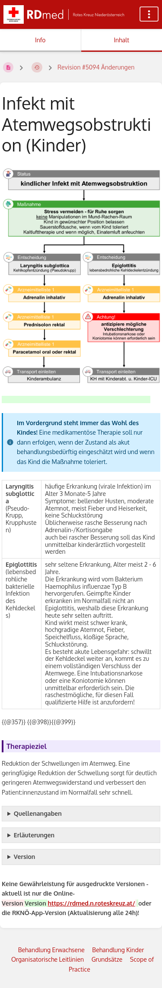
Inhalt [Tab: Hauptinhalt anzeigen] (121, 40)
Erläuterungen (34, 835)
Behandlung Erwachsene (51, 949)
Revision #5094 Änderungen (95, 67)
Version (24, 856)
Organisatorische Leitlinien (47, 959)
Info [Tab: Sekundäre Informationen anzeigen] (40, 40)
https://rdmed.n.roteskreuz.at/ (91, 903)
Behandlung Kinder (118, 949)
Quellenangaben (38, 813)
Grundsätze (107, 959)
